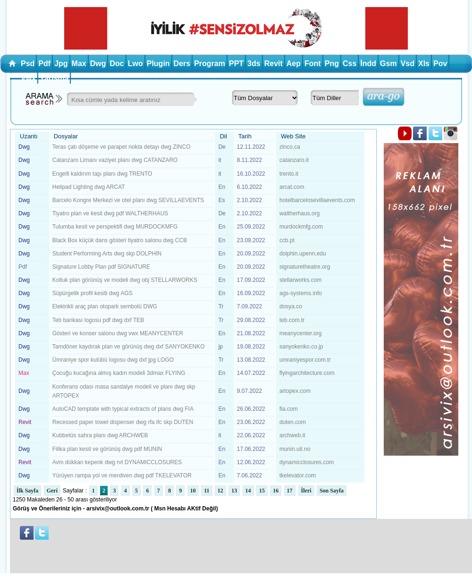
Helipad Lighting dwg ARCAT (88, 187)
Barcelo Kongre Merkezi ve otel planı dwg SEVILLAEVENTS (128, 200)
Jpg (60, 63)
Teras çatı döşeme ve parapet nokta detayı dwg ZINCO (121, 147)
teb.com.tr (291, 320)
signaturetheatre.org (304, 266)
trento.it (288, 173)
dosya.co (290, 306)
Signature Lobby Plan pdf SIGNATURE (101, 266)
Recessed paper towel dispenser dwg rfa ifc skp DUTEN (123, 422)
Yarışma (54, 78)
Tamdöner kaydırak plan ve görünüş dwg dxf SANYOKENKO (128, 346)
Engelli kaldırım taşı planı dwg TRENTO (102, 173)
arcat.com (291, 187)
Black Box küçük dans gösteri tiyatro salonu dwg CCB (119, 240)
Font (312, 63)
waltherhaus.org (299, 213)
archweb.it (292, 435)
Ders (182, 63)
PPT (236, 63)
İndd (368, 63)
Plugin (158, 63)
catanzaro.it (294, 160)
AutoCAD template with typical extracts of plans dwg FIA (123, 409)
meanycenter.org (300, 333)
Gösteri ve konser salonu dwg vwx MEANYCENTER (117, 333)
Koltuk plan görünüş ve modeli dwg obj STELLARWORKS (124, 280)
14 (248, 490)
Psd (27, 63)
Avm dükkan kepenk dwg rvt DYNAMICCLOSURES (117, 462)
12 (220, 490)
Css (349, 63)
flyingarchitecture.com (307, 373)
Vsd (407, 63)
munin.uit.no (294, 449)
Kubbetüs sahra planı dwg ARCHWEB (100, 435)
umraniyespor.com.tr (305, 359)
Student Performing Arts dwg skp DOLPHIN (106, 253)
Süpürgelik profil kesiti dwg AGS (92, 293)
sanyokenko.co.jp (301, 346)
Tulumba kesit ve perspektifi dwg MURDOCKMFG (115, 226)
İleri (306, 490)
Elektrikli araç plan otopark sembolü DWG (104, 306)
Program (209, 63)
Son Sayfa (332, 490)
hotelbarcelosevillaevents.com (317, 200)
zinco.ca (289, 147)
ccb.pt (287, 240)
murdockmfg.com (301, 226)
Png (332, 63)
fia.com (288, 409)
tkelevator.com (297, 475)
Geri (52, 490)
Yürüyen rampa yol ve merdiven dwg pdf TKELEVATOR (122, 475)
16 (275, 490)
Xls (424, 63)
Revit (273, 63)
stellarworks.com (300, 280)
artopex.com (295, 391)
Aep (294, 63)
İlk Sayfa (27, 490)
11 (206, 490)
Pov (440, 63)
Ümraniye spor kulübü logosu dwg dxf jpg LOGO (113, 359)
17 (290, 490)
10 (193, 490)
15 (262, 490)
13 (234, 490)
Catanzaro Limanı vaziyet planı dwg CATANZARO (115, 160)
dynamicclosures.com (306, 462)
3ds (254, 63)
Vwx (28, 78)
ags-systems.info (300, 293)
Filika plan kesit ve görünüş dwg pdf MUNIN (107, 449)
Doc (117, 63)
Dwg (98, 63)
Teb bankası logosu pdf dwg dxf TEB (98, 320)
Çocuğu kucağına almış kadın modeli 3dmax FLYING (118, 373)
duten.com (292, 422)
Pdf (44, 63)
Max (79, 63)
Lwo (135, 63)
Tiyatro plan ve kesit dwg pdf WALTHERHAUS (110, 213)
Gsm (388, 63)
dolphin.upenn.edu (302, 253)
